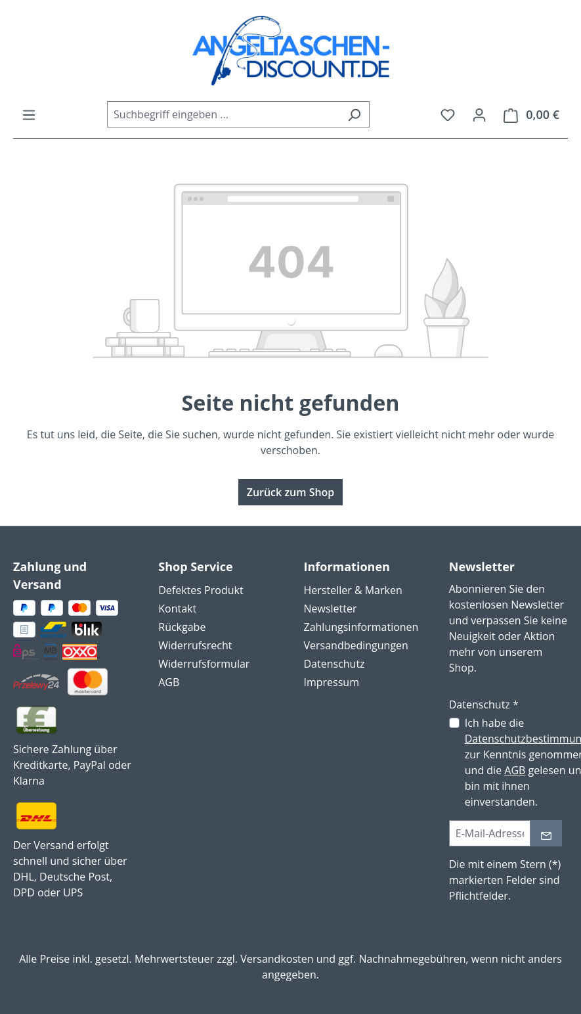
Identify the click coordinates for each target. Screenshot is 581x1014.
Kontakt (177, 608)
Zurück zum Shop (291, 492)
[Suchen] (354, 114)
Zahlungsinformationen (361, 627)
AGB (168, 682)
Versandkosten (276, 959)
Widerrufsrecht (195, 645)
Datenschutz (334, 664)
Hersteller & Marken (353, 590)
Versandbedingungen (356, 645)
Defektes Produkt (200, 590)
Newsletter (330, 608)
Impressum (331, 682)
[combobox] (223, 114)
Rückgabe (181, 627)
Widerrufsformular (203, 664)
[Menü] (29, 114)
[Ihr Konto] (479, 114)
